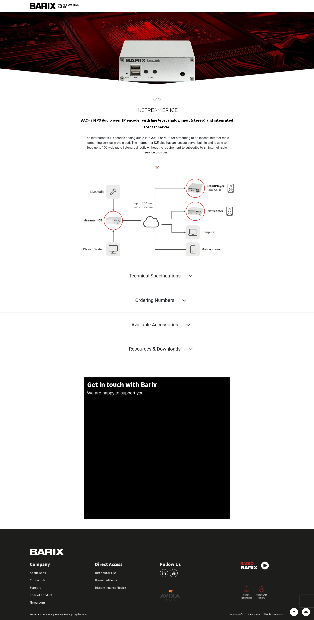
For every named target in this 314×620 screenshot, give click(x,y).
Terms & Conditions (41, 614)
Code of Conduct (41, 595)
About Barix (38, 573)
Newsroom (37, 602)
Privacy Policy (62, 614)
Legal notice (79, 614)
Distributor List (105, 573)
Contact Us (37, 580)
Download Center (107, 580)
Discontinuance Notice (110, 588)
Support (35, 588)
